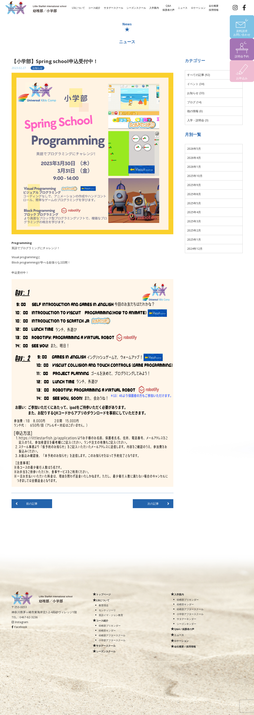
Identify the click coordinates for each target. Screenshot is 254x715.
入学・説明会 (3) (197, 120)
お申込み (242, 78)
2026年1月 (194, 167)
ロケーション (198, 7)
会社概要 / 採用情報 (185, 646)
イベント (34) (195, 84)
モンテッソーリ (107, 610)
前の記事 (32, 503)
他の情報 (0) (195, 111)
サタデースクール (113, 7)
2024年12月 (195, 249)
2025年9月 (194, 185)
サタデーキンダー (186, 618)
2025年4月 (194, 212)
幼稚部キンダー (107, 630)
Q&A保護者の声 (168, 7)
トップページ (103, 594)
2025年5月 (194, 203)
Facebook (19, 627)
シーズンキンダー (186, 623)
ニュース (183, 7)
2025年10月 (195, 176)
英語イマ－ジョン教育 (111, 615)
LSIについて (78, 7)
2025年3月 (194, 221)
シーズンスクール (136, 7)
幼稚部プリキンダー (110, 625)
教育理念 (103, 605)
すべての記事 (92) (198, 75)
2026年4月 (194, 158)
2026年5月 (194, 149)
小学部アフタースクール (112, 640)
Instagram (20, 622)
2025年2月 (194, 230)
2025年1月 (194, 239)
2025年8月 (194, 194)
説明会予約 (242, 56)
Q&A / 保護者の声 (184, 629)
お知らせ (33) (195, 93)
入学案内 (154, 7)
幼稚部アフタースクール (112, 635)
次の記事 (153, 503)
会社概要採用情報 (214, 7)
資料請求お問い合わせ (241, 33)
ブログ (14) (194, 102)
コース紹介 (94, 7)
